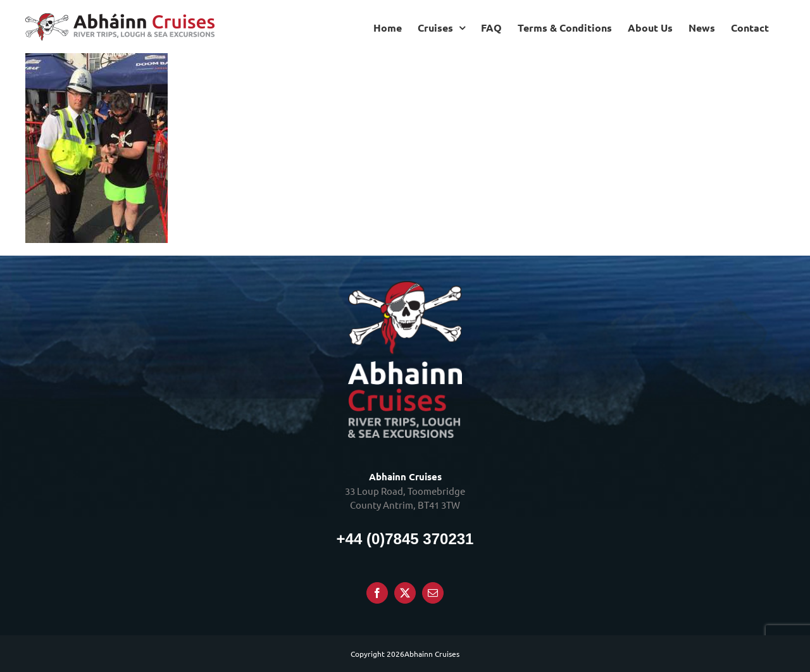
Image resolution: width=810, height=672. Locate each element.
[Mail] (433, 593)
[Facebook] (377, 593)
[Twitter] (405, 593)
